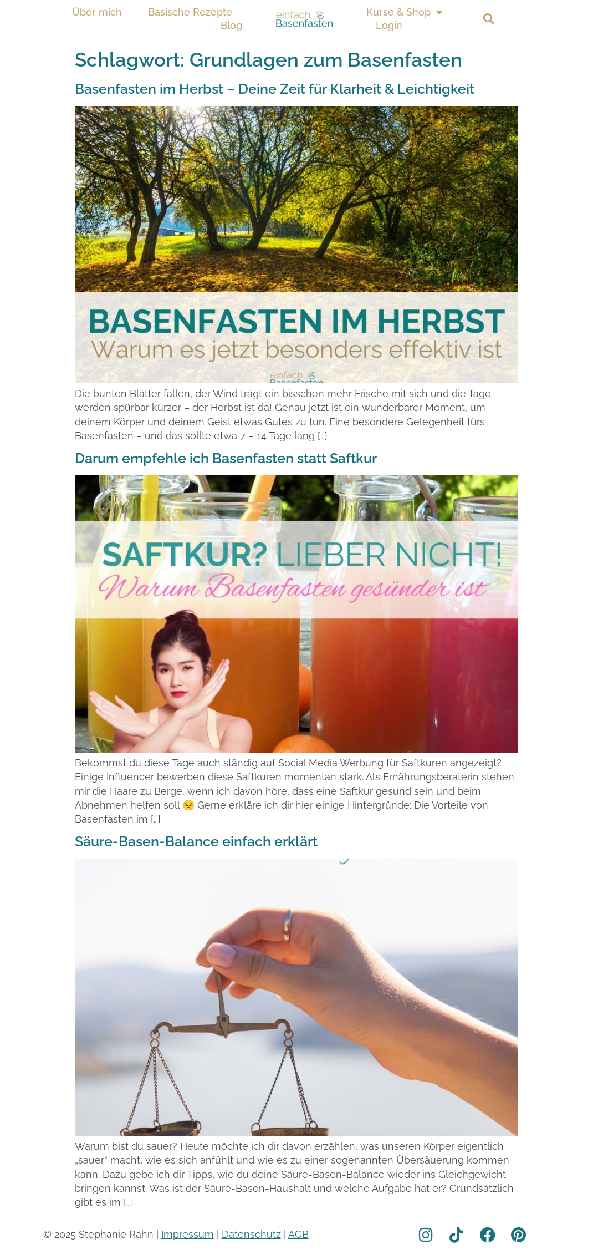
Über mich (97, 12)
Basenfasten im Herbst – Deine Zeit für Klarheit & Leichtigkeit (274, 88)
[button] (488, 19)
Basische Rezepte (190, 12)
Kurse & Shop (404, 12)
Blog (231, 25)
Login (389, 25)
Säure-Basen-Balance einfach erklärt (196, 841)
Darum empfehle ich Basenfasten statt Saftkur (226, 458)
